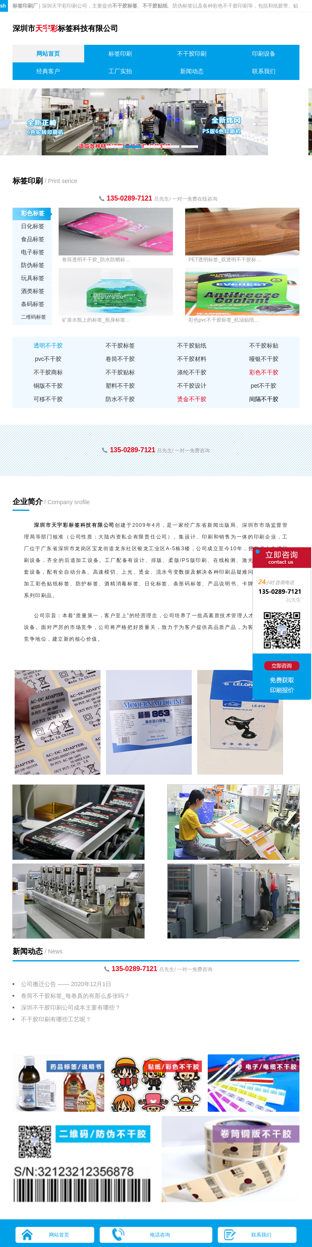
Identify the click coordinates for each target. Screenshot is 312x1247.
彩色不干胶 (263, 372)
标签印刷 (120, 53)
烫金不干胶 (191, 399)
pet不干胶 (263, 385)
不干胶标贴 (263, 345)
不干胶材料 (191, 359)
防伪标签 (32, 265)
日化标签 (32, 226)
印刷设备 (264, 53)
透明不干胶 (48, 345)
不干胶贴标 (120, 372)
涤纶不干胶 (191, 372)
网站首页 (48, 53)
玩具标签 (32, 278)
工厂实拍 (120, 71)
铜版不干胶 (48, 385)
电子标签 (32, 252)
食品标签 (32, 239)
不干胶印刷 (191, 53)
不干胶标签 (120, 345)
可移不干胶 (48, 399)
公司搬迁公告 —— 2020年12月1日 (66, 984)
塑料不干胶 (120, 385)
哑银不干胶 (263, 359)
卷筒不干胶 (120, 359)
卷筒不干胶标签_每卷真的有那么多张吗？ (75, 995)
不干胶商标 (48, 372)
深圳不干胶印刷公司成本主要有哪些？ (71, 1007)
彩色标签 (32, 213)
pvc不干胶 (48, 359)
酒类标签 (32, 291)
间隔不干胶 (263, 399)
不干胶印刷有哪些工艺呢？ (56, 1019)
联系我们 (264, 71)
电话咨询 (160, 1235)
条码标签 (32, 304)
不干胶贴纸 (191, 345)
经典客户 (48, 71)
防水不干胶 (120, 399)
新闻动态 (192, 71)
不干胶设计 (191, 385)
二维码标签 (33, 317)
